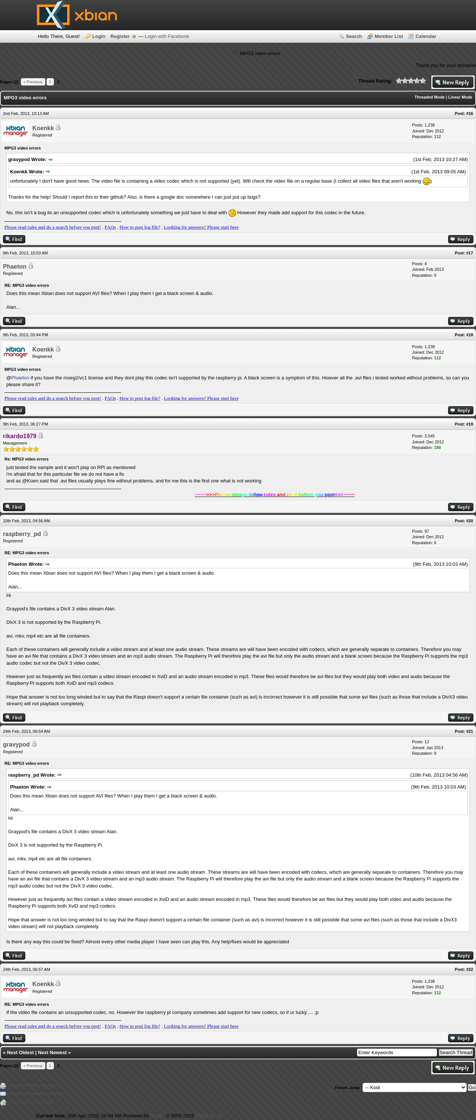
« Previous (33, 82)
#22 (469, 969)
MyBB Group (209, 1116)
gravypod (16, 744)
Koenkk (43, 128)
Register (120, 36)
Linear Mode (460, 97)
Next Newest (52, 1052)
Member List (388, 36)
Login (98, 36)
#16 (469, 113)
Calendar (425, 36)
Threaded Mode (430, 97)
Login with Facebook (167, 36)
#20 (469, 521)
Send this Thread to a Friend (35, 1093)
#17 (469, 253)
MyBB (157, 1116)
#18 (469, 335)
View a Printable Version (32, 1085)
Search (354, 36)
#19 (469, 424)
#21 (469, 731)
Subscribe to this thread (31, 1102)
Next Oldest (20, 1052)
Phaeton (14, 266)
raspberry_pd (22, 534)
